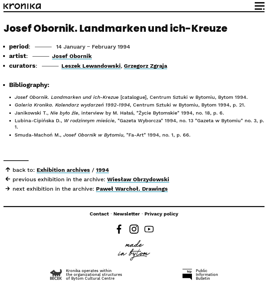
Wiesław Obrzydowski (138, 179)
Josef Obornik (72, 56)
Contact (99, 214)
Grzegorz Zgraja (145, 66)
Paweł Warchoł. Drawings (132, 188)
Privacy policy (161, 214)
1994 (102, 170)
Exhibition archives (63, 170)
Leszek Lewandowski (91, 66)
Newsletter (126, 214)
